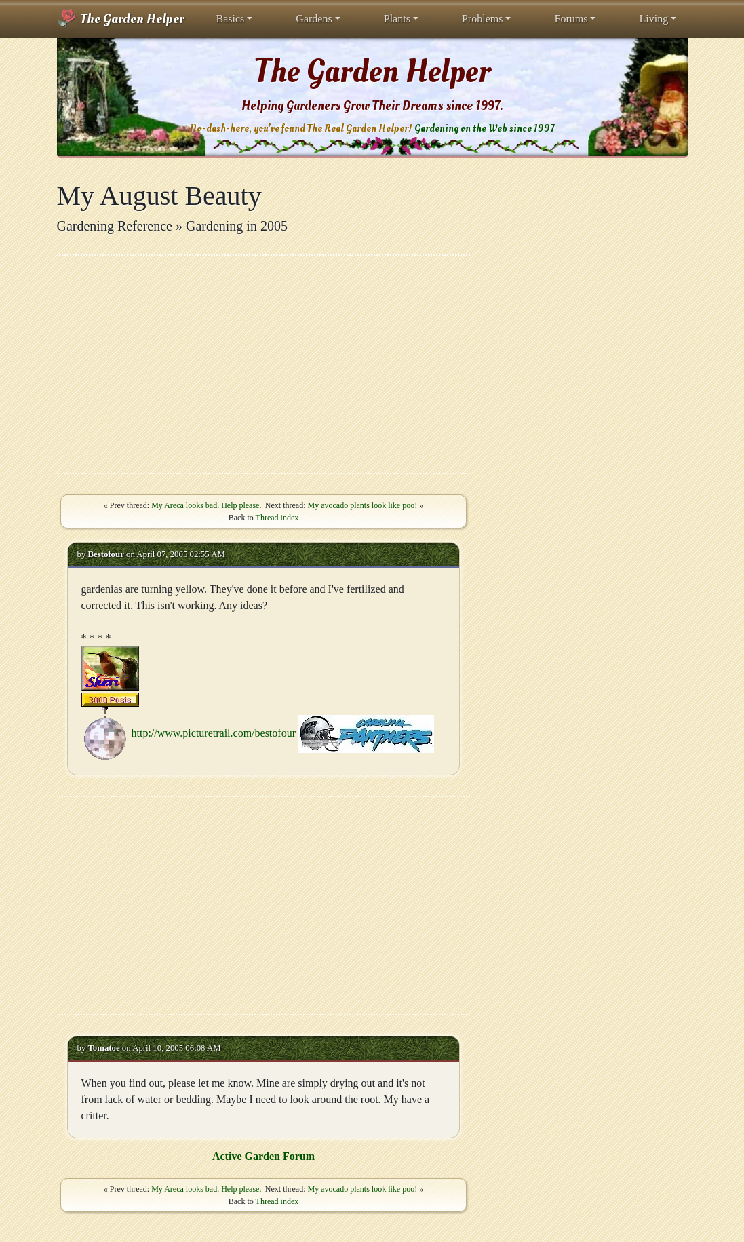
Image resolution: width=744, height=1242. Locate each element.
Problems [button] (482, 18)
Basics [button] (230, 18)
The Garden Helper (120, 19)
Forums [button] (570, 18)
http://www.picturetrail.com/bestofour (214, 732)
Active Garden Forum (263, 1156)
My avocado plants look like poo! (363, 505)
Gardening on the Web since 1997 (484, 128)
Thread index (277, 517)
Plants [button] (397, 18)
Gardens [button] (314, 18)
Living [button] (653, 18)
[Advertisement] (264, 364)
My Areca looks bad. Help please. (206, 505)
